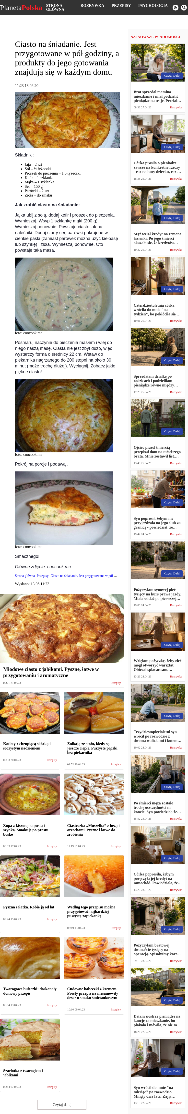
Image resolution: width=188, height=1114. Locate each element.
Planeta (21, 7)
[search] (184, 7)
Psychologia (153, 5)
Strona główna (55, 7)
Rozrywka (92, 5)
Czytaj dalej (62, 1105)
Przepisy (121, 5)
